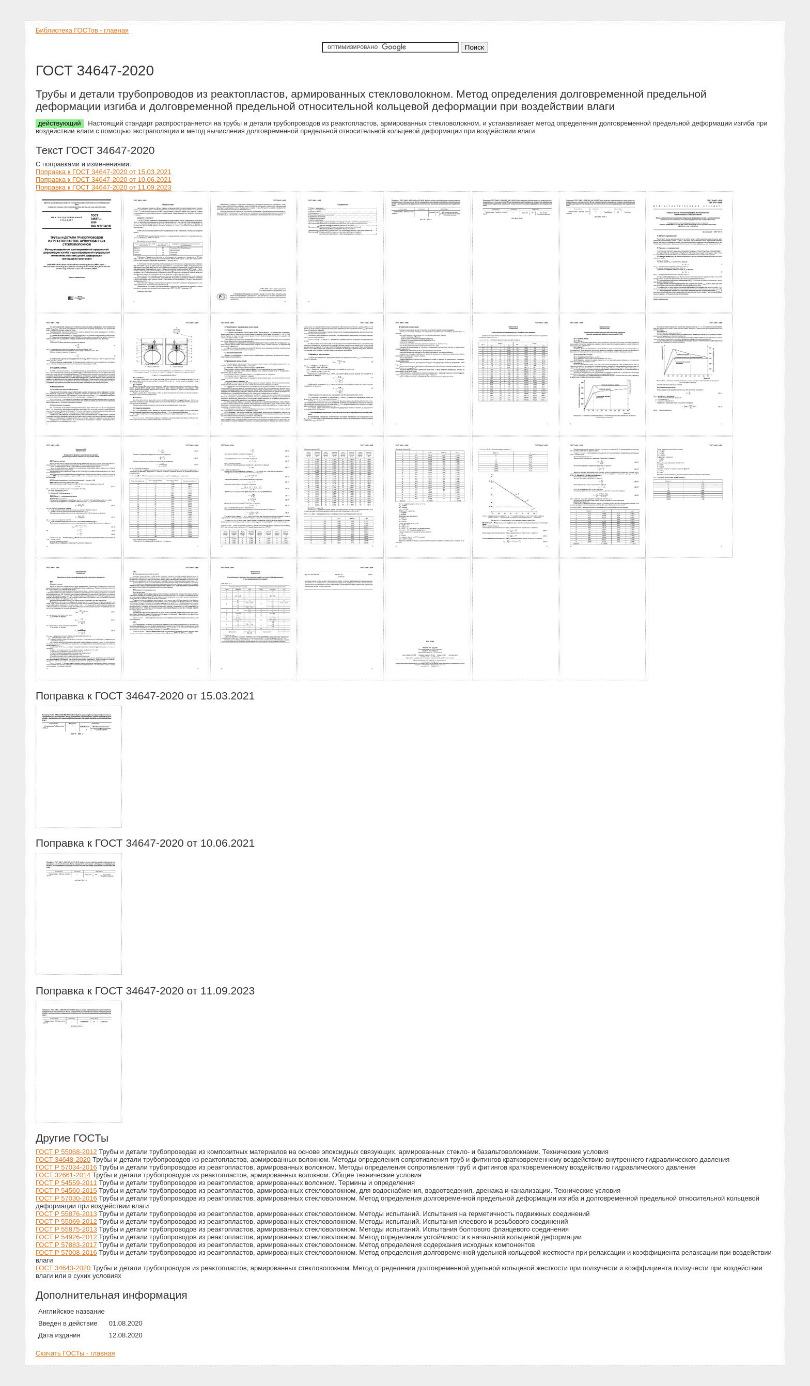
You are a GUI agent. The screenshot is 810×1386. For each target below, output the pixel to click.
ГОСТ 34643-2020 (63, 1268)
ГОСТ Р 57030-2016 (66, 1198)
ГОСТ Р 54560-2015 (66, 1190)
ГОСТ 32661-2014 (63, 1175)
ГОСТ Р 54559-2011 (66, 1183)
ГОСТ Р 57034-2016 (66, 1167)
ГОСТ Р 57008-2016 (66, 1252)
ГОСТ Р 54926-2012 (66, 1237)
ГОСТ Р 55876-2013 (66, 1214)
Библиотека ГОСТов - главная (82, 30)
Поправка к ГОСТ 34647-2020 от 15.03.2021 (104, 172)
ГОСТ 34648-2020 (63, 1159)
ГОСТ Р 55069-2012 (66, 1221)
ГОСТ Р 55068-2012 (66, 1152)
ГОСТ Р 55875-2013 (66, 1229)
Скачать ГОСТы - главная (75, 1353)
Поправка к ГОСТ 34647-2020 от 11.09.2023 (104, 187)
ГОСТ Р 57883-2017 (66, 1245)
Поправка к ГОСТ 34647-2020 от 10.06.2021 (104, 179)
